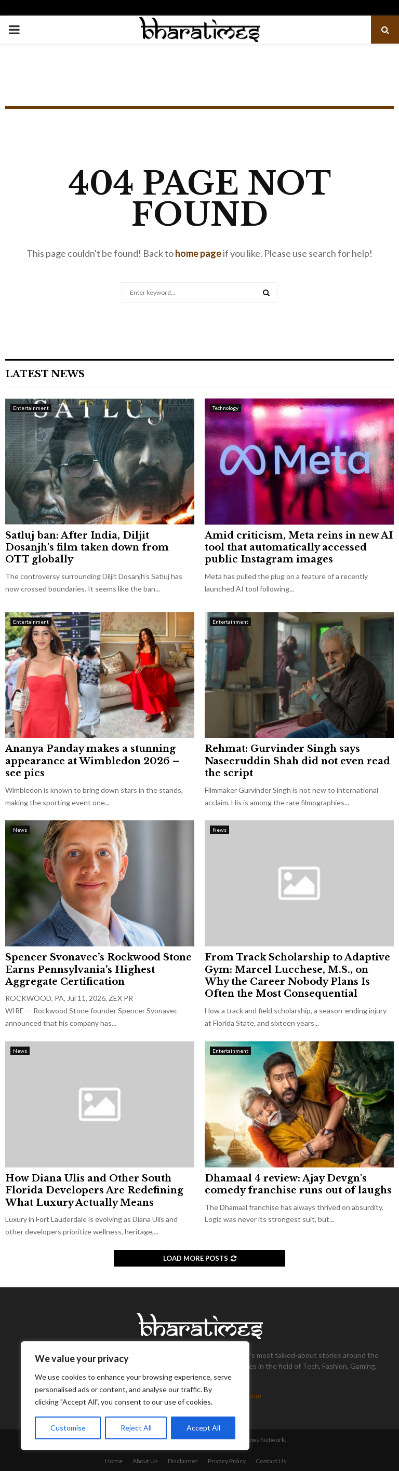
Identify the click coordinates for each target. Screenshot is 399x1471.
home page (198, 253)
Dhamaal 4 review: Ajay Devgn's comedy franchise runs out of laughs (298, 1184)
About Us (145, 1461)
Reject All (136, 1427)
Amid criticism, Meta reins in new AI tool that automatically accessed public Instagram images (299, 548)
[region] (135, 1395)
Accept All (203, 1427)
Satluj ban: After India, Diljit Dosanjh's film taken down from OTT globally (87, 548)
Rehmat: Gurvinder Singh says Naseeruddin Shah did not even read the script (297, 761)
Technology (225, 408)
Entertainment (31, 408)
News (20, 830)
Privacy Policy (227, 1461)
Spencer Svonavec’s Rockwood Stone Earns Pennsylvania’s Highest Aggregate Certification (98, 969)
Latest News (45, 374)
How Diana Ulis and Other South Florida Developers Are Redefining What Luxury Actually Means (94, 1190)
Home (114, 1461)
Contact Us (271, 1461)
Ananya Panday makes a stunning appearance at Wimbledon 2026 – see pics (92, 761)
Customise (68, 1427)
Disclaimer (183, 1461)
